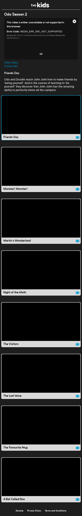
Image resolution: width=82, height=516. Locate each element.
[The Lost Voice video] (41, 376)
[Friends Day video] (41, 117)
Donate (19, 510)
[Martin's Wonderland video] (41, 221)
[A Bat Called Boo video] (41, 479)
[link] (40, 6)
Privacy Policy (34, 510)
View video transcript (11, 64)
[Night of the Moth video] (41, 273)
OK (41, 53)
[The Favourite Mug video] (41, 428)
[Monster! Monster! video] (41, 169)
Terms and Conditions (55, 510)
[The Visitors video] (41, 324)
